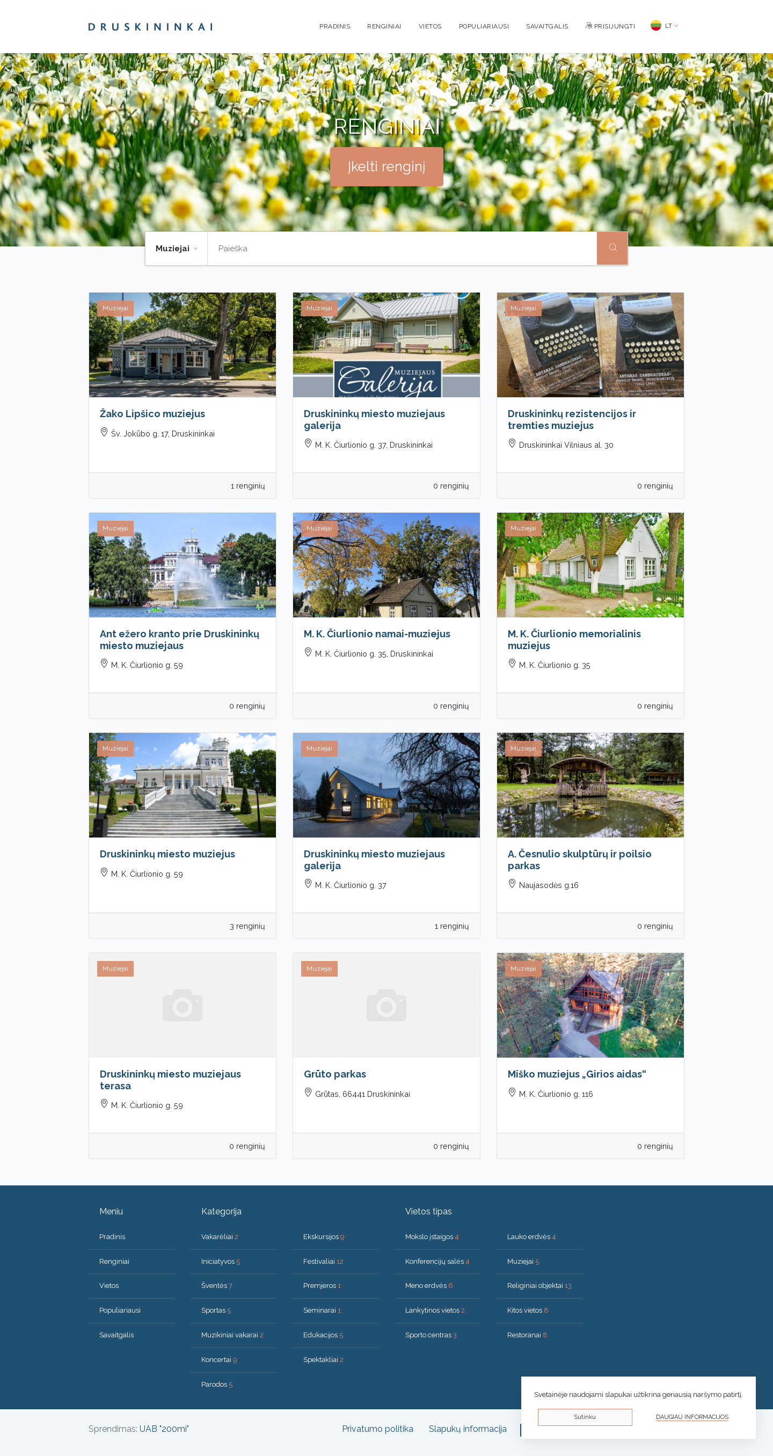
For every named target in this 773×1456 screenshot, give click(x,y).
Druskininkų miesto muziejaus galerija (374, 419)
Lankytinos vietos (435, 1310)
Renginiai (384, 26)
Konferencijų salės (437, 1261)
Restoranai (527, 1335)
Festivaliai (323, 1261)
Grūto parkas (335, 1074)
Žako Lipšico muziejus (152, 413)
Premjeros (322, 1286)
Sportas (216, 1310)
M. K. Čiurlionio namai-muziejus (377, 633)
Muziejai (523, 1261)
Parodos (216, 1384)
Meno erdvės (429, 1286)
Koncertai (219, 1360)
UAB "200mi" (164, 1429)
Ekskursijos (324, 1237)
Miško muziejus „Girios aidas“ (577, 1074)
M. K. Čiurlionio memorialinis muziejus (574, 639)
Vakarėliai (219, 1237)
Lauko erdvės (531, 1237)
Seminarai (322, 1310)
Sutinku (585, 1417)
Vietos (430, 26)
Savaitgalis (547, 26)
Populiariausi (484, 26)
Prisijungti (611, 26)
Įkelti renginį (387, 166)
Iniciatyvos (220, 1261)
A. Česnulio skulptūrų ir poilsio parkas (580, 859)
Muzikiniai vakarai (232, 1335)
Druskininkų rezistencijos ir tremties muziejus (572, 419)
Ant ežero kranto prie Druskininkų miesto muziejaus (179, 639)
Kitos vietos (528, 1310)
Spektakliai (323, 1360)
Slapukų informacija (468, 1429)
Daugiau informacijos (692, 1417)
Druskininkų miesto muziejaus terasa (170, 1079)
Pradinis (334, 26)
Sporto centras (431, 1335)
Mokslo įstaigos (432, 1237)
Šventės (216, 1286)
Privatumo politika (377, 1429)
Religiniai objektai (539, 1286)
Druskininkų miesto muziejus (167, 854)
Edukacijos (323, 1335)
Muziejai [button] (174, 248)
